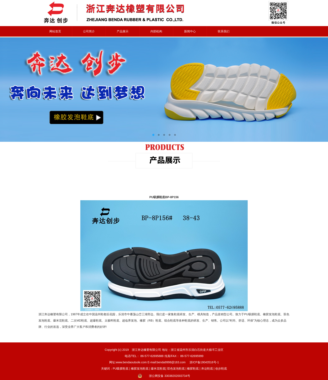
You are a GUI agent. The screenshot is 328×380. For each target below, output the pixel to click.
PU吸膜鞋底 (120, 368)
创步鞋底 (221, 368)
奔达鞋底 (207, 368)
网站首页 (55, 31)
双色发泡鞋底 (176, 368)
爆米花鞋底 (158, 368)
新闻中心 (190, 31)
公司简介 (89, 31)
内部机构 (156, 31)
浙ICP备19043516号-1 (204, 362)
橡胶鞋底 (193, 368)
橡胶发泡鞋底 (140, 368)
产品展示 (122, 31)
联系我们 (223, 31)
